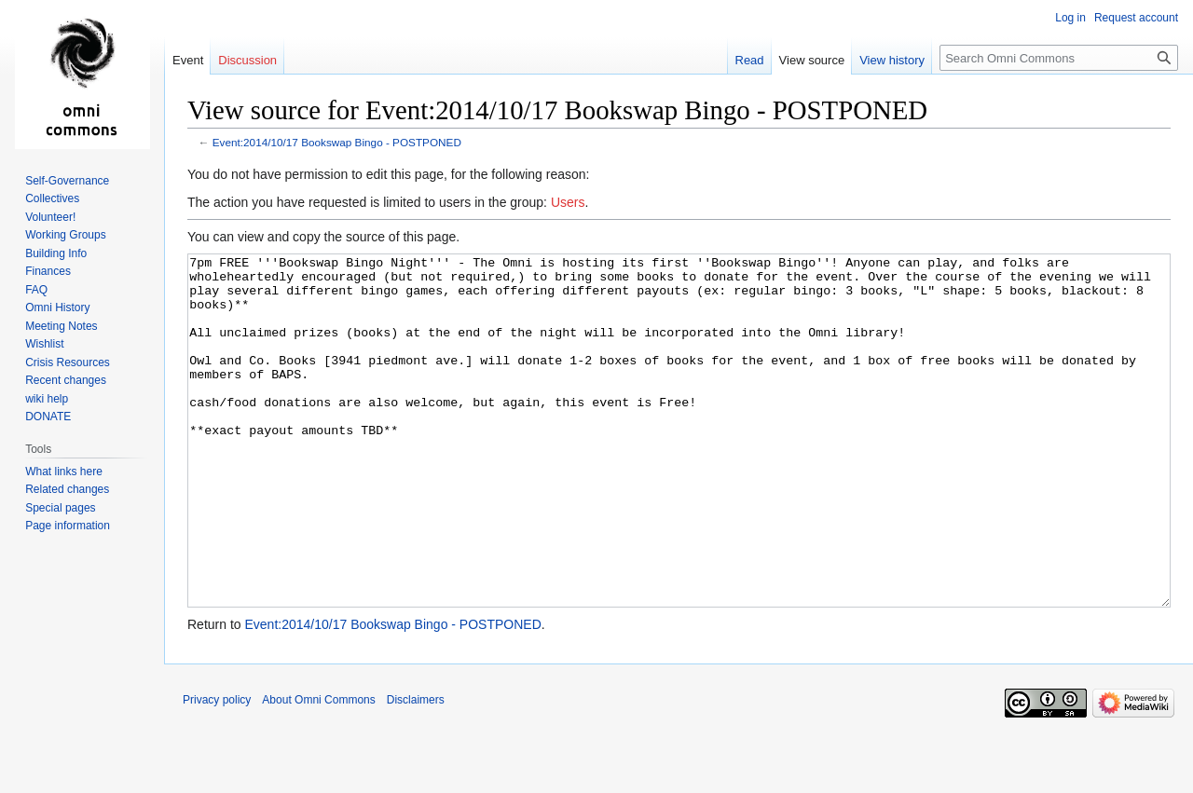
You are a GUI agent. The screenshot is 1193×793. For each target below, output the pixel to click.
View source (812, 60)
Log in (1070, 17)
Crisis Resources (67, 362)
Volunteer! (50, 217)
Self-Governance (67, 180)
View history (892, 60)
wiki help (46, 398)
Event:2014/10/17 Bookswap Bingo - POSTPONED (337, 142)
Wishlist (44, 343)
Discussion (247, 60)
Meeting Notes (61, 326)
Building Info (56, 253)
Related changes (67, 489)
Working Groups (65, 234)
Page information (67, 525)
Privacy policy (217, 769)
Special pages (60, 507)
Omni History (57, 307)
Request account (1136, 17)
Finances (48, 271)
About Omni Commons (318, 769)
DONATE (48, 416)
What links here (64, 471)
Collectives (52, 198)
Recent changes (65, 380)
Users (568, 202)
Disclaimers (416, 769)
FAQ (36, 289)
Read (749, 60)
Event (187, 60)
